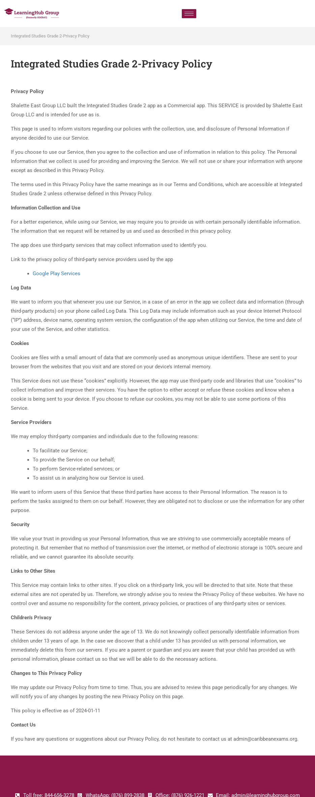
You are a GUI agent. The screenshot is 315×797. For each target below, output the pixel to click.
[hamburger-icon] (189, 14)
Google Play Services (56, 274)
